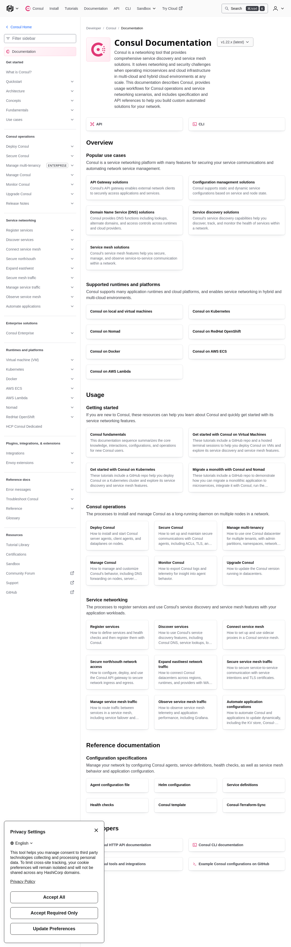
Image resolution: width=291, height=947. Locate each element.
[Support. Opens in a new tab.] (40, 582)
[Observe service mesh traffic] (185, 712)
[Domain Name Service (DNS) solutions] (134, 220)
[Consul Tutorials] (71, 8)
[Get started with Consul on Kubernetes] (134, 477)
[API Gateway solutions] (134, 188)
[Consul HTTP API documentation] (134, 844)
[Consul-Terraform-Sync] (254, 805)
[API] (134, 124)
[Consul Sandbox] (146, 8)
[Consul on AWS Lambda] (134, 372)
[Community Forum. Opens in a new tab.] (40, 573)
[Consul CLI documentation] (237, 844)
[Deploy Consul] (117, 535)
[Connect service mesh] (254, 634)
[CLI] (237, 124)
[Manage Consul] (117, 570)
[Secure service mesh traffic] (254, 672)
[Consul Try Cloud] (172, 8)
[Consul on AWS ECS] (237, 352)
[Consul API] (117, 8)
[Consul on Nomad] (134, 332)
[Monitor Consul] (185, 570)
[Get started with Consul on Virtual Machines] (237, 442)
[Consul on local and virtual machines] (134, 312)
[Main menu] (12, 8)
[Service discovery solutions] (237, 220)
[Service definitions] (254, 785)
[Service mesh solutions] (134, 255)
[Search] (245, 8)
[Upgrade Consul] (254, 570)
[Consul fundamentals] (134, 442)
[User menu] (278, 8)
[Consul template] (185, 805)
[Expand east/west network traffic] (185, 672)
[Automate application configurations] (254, 712)
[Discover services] (185, 634)
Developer (93, 28)
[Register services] (117, 634)
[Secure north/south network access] (117, 672)
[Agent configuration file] (117, 785)
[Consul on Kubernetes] (237, 312)
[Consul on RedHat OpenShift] (237, 332)
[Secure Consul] (185, 535)
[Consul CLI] (128, 8)
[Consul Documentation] (96, 8)
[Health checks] (117, 805)
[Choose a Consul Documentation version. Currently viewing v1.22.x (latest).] (235, 42)
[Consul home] (34, 9)
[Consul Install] (54, 8)
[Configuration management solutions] (237, 188)
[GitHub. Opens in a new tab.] (40, 592)
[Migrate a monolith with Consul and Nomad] (237, 477)
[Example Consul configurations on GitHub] (237, 863)
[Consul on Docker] (134, 352)
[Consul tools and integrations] (134, 863)
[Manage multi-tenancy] (254, 535)
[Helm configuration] (185, 785)
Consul (111, 28)
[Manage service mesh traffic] (117, 712)
